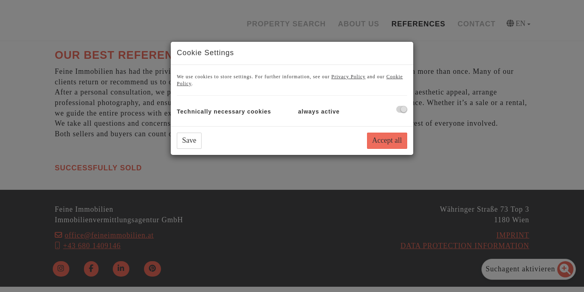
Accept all (387, 140)
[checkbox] (401, 109)
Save (189, 140)
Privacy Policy (348, 76)
